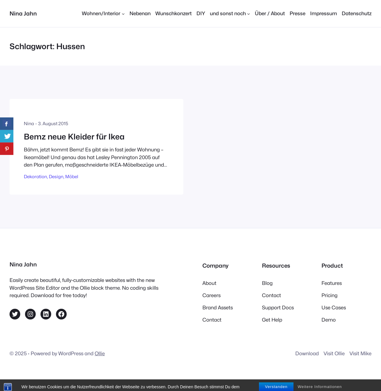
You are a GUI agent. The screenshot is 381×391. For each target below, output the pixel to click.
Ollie (100, 353)
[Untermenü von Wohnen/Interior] (103, 14)
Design (56, 176)
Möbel (71, 176)
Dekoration (35, 176)
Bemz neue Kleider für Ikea (74, 136)
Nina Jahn (23, 13)
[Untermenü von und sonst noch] (230, 14)
